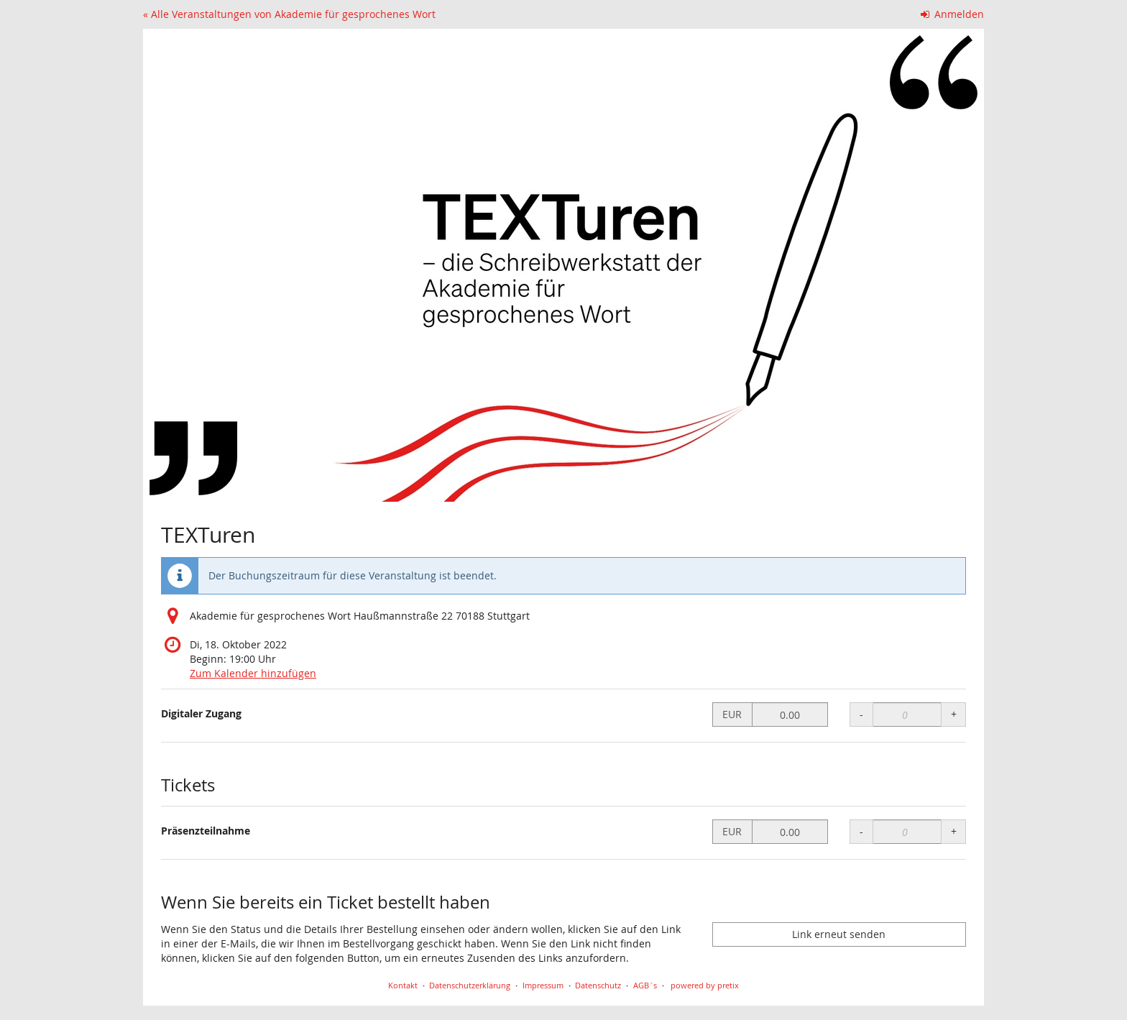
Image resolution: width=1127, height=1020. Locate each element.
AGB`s (645, 985)
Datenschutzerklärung (469, 985)
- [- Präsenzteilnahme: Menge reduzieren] (861, 831)
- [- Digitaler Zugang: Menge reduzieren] (861, 714)
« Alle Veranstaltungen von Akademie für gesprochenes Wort (289, 14)
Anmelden (953, 14)
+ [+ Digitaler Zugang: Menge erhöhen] (954, 714)
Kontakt (403, 985)
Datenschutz (598, 985)
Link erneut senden (839, 934)
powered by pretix (705, 985)
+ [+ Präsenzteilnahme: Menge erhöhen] (954, 831)
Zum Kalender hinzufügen (253, 673)
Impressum (543, 985)
